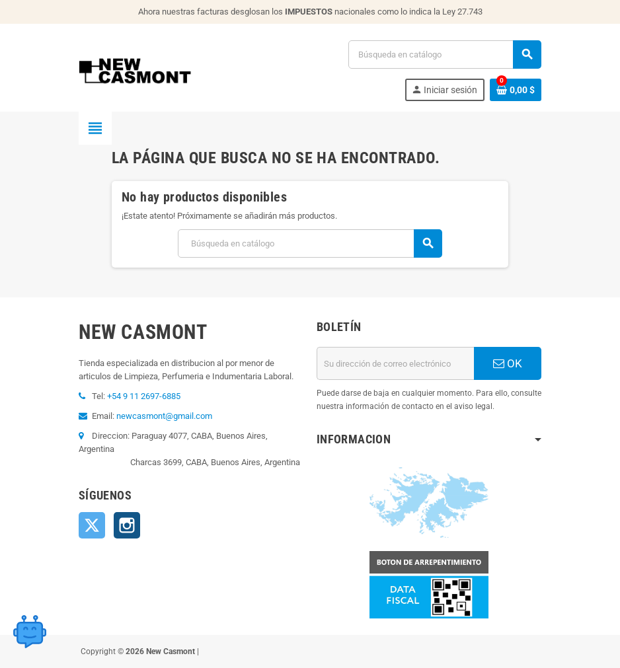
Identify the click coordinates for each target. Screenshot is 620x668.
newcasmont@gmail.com (164, 416)
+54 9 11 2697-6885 (143, 396)
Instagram (127, 525)
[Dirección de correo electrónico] (395, 363)
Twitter (92, 525)
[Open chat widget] (29, 631)
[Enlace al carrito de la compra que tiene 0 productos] (515, 90)
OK (507, 363)
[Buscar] (444, 54)
